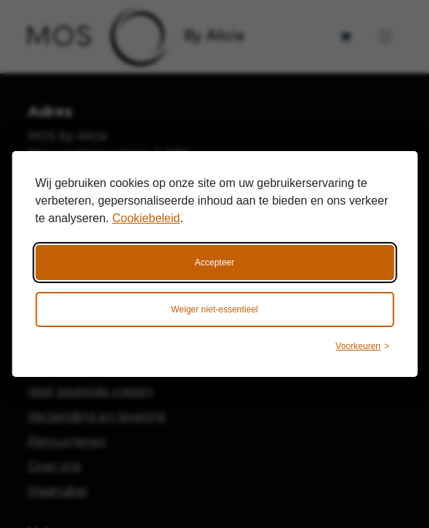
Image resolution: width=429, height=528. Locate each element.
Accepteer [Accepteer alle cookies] (214, 262)
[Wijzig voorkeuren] (362, 346)
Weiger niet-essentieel (214, 309)
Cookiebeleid (146, 218)
